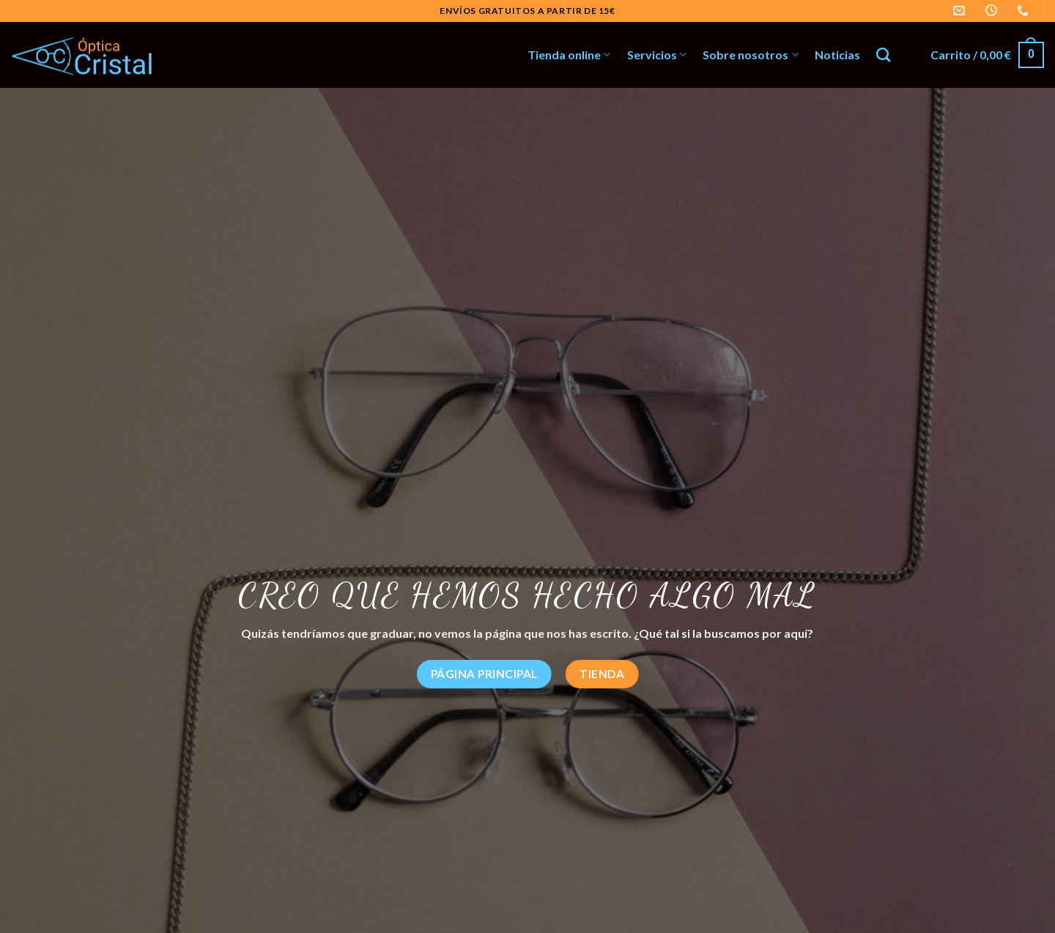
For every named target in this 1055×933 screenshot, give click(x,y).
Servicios (656, 55)
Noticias (837, 55)
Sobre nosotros (750, 55)
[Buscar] (883, 54)
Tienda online (569, 55)
